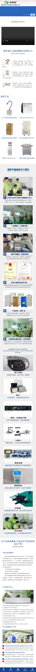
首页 (4, 669)
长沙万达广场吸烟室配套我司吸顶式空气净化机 (14, 619)
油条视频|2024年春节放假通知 (10, 607)
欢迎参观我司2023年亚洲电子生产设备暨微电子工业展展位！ (17, 613)
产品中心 (11, 669)
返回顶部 (32, 669)
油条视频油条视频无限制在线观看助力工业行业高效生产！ (16, 605)
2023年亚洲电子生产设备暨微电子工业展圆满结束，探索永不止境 (18, 611)
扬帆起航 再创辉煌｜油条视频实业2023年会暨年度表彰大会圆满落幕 (19, 609)
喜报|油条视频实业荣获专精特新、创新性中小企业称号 (15, 624)
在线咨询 (18, 669)
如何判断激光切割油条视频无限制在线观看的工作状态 (19, 659)
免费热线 (25, 669)
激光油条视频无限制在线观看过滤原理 (15, 652)
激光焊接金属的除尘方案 (9, 615)
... (3, 584)
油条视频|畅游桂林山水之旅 (9, 622)
